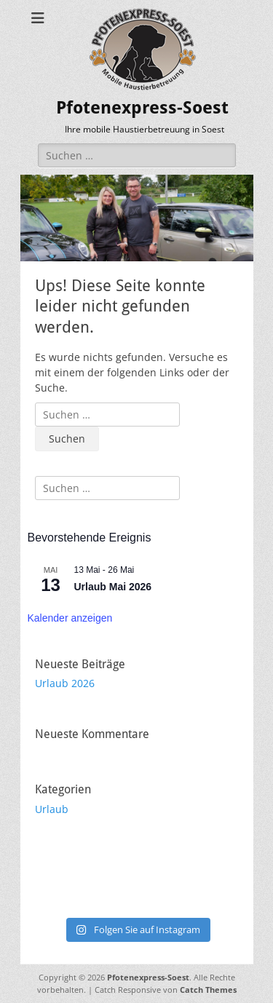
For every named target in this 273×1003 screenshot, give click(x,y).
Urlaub (51, 809)
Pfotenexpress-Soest (142, 108)
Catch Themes (208, 989)
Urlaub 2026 (65, 683)
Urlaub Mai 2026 (113, 586)
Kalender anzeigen (70, 618)
